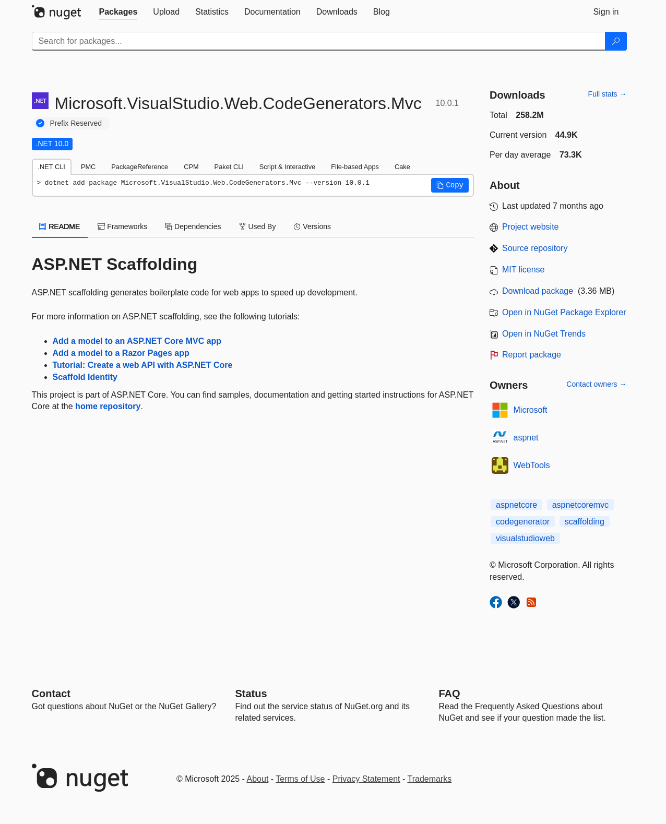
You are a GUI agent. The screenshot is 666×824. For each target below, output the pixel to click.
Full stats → (607, 94)
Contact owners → (596, 384)
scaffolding (584, 521)
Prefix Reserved (76, 123)
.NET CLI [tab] (51, 167)
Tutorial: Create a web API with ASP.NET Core (143, 365)
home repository (107, 406)
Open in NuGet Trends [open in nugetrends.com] (544, 333)
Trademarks (430, 778)
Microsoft (531, 409)
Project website (530, 226)
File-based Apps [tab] (355, 167)
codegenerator (523, 521)
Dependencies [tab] (193, 226)
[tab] (118, 12)
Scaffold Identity (85, 377)
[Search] (616, 41)
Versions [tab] (312, 226)
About (258, 778)
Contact (51, 693)
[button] (450, 185)
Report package (531, 354)
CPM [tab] (191, 167)
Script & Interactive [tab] (287, 167)
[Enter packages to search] (318, 41)
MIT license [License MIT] (523, 269)
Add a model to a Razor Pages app (121, 353)
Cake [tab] (402, 167)
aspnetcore (516, 504)
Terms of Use (300, 778)
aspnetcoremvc (580, 504)
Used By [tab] (257, 226)
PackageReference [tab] (139, 167)
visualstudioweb (525, 538)
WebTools (532, 465)
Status (251, 693)
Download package (537, 290)
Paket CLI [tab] (229, 167)
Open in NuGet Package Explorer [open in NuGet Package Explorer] (564, 312)
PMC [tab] (88, 167)
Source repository (534, 248)
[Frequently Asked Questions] (449, 693)
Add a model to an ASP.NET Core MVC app (137, 341)
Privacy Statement (366, 778)
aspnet (526, 437)
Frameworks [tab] (122, 226)
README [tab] (60, 226)
